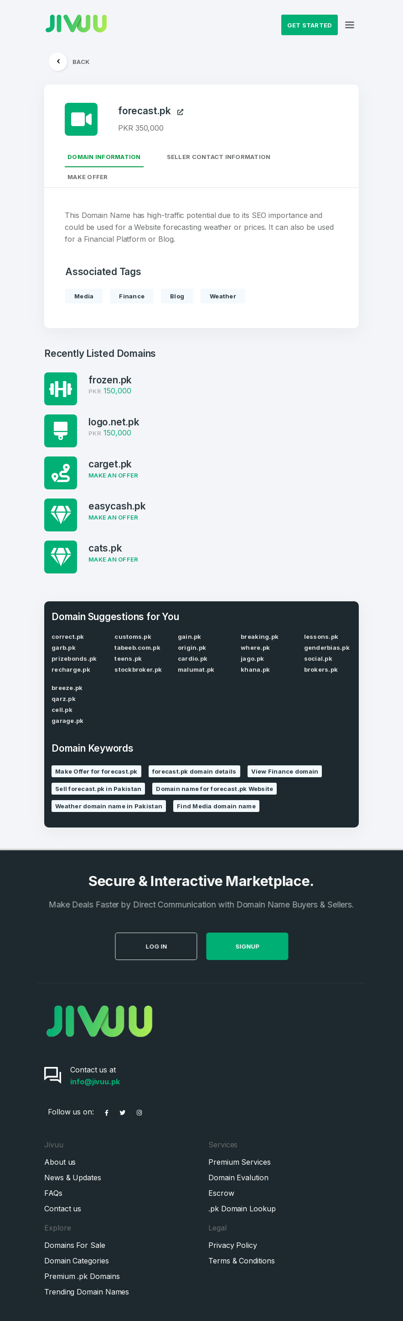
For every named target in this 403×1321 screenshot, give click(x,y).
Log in (193, 946)
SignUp (285, 946)
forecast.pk (150, 111)
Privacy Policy (232, 1245)
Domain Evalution (238, 1177)
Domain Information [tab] (104, 156)
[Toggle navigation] (350, 25)
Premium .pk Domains (81, 1276)
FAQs (53, 1193)
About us (60, 1162)
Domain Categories (76, 1260)
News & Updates (72, 1177)
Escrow (221, 1193)
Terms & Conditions (241, 1260)
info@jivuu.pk (95, 1081)
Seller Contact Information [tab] (219, 156)
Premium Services (239, 1162)
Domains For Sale (74, 1245)
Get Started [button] (309, 25)
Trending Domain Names (86, 1291)
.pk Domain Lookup (242, 1208)
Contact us (62, 1208)
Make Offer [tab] (87, 176)
